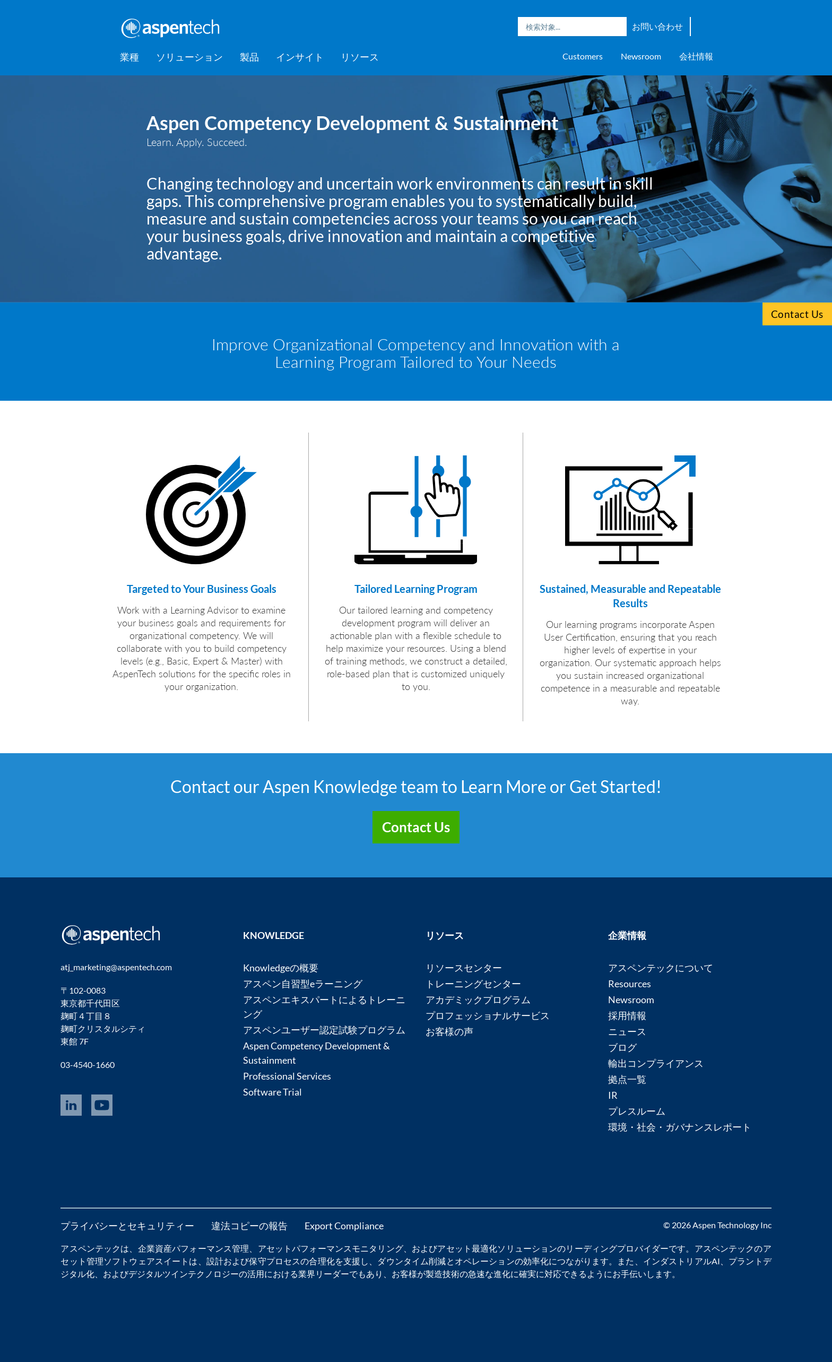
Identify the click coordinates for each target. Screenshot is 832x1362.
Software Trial (272, 1092)
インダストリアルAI (681, 1261)
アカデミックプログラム (478, 999)
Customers (582, 56)
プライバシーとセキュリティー (127, 1225)
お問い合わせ (657, 26)
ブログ (622, 1047)
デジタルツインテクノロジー (183, 1274)
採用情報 (627, 1015)
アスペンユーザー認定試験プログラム (324, 1030)
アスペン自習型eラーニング (302, 983)
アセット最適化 (467, 1248)
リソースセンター (464, 967)
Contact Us (797, 314)
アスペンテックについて (660, 967)
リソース (360, 57)
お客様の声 (449, 1031)
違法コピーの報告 (249, 1225)
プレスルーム (636, 1111)
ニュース (627, 1031)
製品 (249, 57)
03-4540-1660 (87, 1064)
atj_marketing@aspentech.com (116, 967)
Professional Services (287, 1076)
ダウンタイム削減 (411, 1261)
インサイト (300, 57)
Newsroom (641, 56)
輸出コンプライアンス (656, 1063)
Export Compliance (344, 1225)
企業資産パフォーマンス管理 (193, 1248)
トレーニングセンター (473, 983)
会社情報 (696, 56)
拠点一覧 (627, 1079)
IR (613, 1095)
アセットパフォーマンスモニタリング (330, 1248)
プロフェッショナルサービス (488, 1015)
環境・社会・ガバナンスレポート (679, 1127)
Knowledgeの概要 (280, 967)
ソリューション (189, 57)
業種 (129, 57)
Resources (629, 983)
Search (616, 26)
